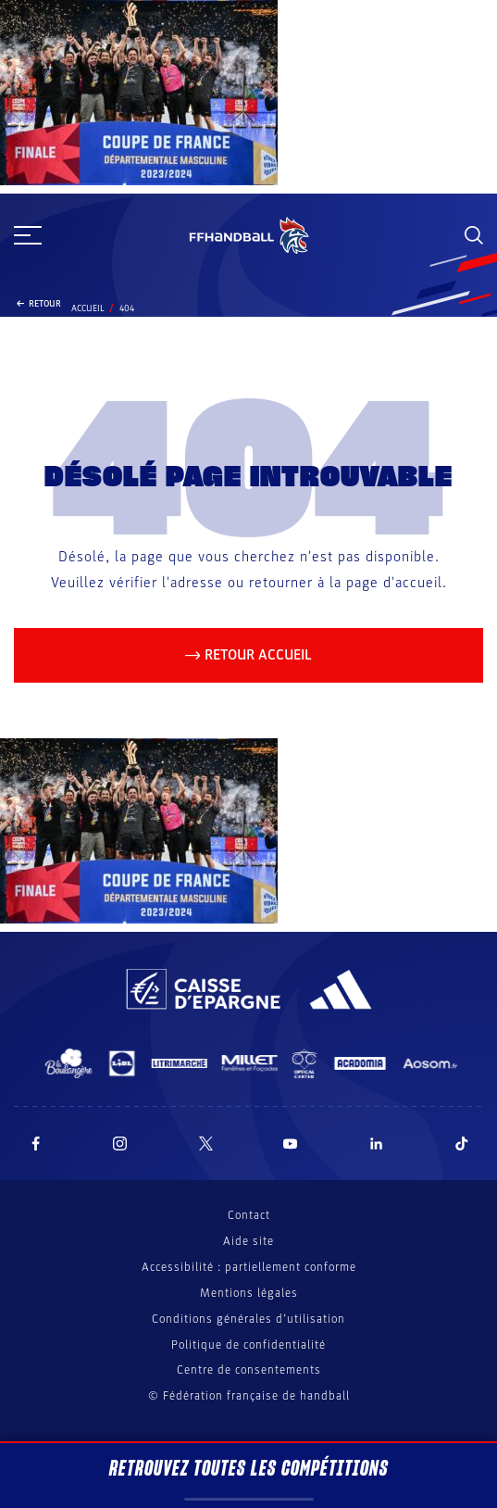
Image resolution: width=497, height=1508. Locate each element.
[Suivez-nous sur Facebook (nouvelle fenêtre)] (36, 1143)
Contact (249, 1215)
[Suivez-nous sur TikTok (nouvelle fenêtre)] (461, 1143)
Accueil (88, 308)
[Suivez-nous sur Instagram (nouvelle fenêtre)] (120, 1143)
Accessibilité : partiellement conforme (249, 1267)
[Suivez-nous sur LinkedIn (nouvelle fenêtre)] (376, 1143)
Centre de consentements (249, 1370)
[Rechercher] (474, 235)
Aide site (248, 1241)
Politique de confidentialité (248, 1345)
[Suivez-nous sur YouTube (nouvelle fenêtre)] (290, 1143)
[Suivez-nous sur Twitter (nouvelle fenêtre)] (206, 1143)
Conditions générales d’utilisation (248, 1319)
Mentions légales (249, 1293)
